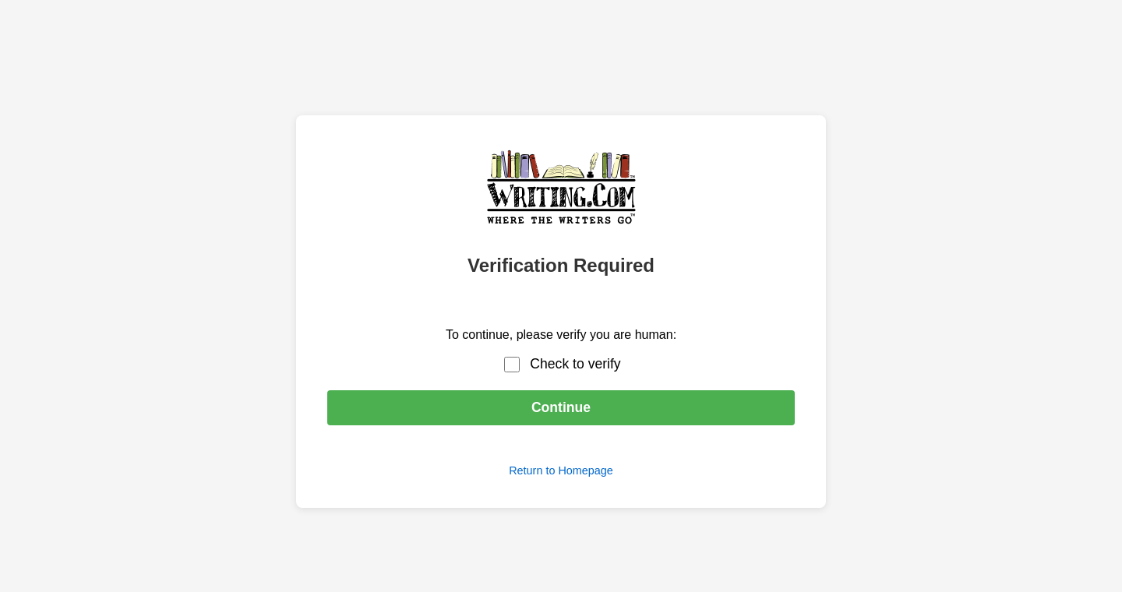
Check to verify (575, 364)
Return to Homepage (561, 470)
